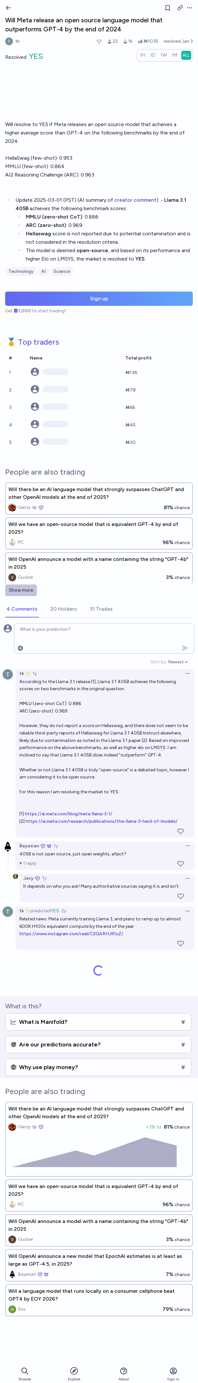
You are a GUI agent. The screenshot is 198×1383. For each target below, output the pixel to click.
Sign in (173, 1374)
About (124, 1374)
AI (43, 271)
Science (62, 271)
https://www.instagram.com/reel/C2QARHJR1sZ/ (71, 934)
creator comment (135, 200)
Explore (74, 1373)
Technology (21, 271)
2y (63, 911)
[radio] (142, 55)
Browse (25, 1374)
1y (35, 673)
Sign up (99, 298)
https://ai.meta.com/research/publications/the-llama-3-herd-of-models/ (102, 821)
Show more (21, 590)
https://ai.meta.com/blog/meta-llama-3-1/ (68, 814)
